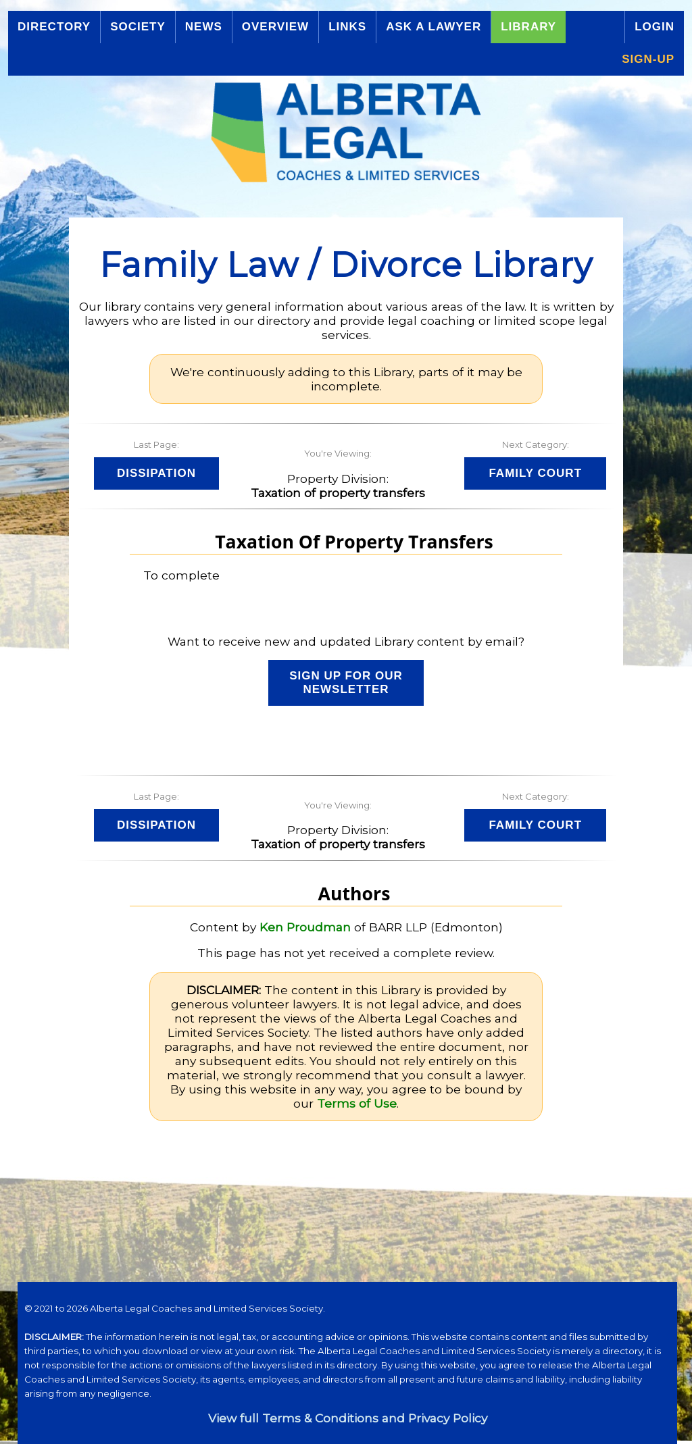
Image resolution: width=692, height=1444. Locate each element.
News (203, 26)
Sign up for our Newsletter (346, 682)
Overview (275, 26)
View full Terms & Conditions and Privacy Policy (347, 1418)
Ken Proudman (305, 927)
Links (347, 26)
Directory (54, 26)
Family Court (535, 473)
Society (138, 26)
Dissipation (156, 473)
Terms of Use (357, 1103)
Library (528, 26)
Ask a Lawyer (433, 26)
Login (654, 26)
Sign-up (648, 59)
